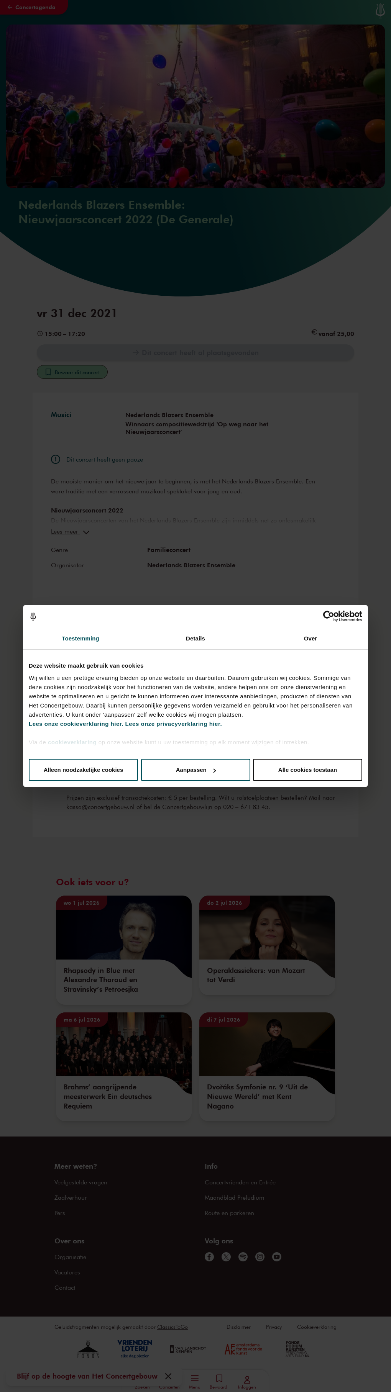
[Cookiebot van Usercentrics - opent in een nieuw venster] (328, 616)
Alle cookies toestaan (307, 769)
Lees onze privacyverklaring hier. (173, 724)
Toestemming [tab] (80, 638)
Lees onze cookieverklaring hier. (76, 724)
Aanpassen (196, 769)
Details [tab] (195, 638)
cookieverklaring (72, 742)
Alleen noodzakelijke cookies (83, 769)
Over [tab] (310, 638)
